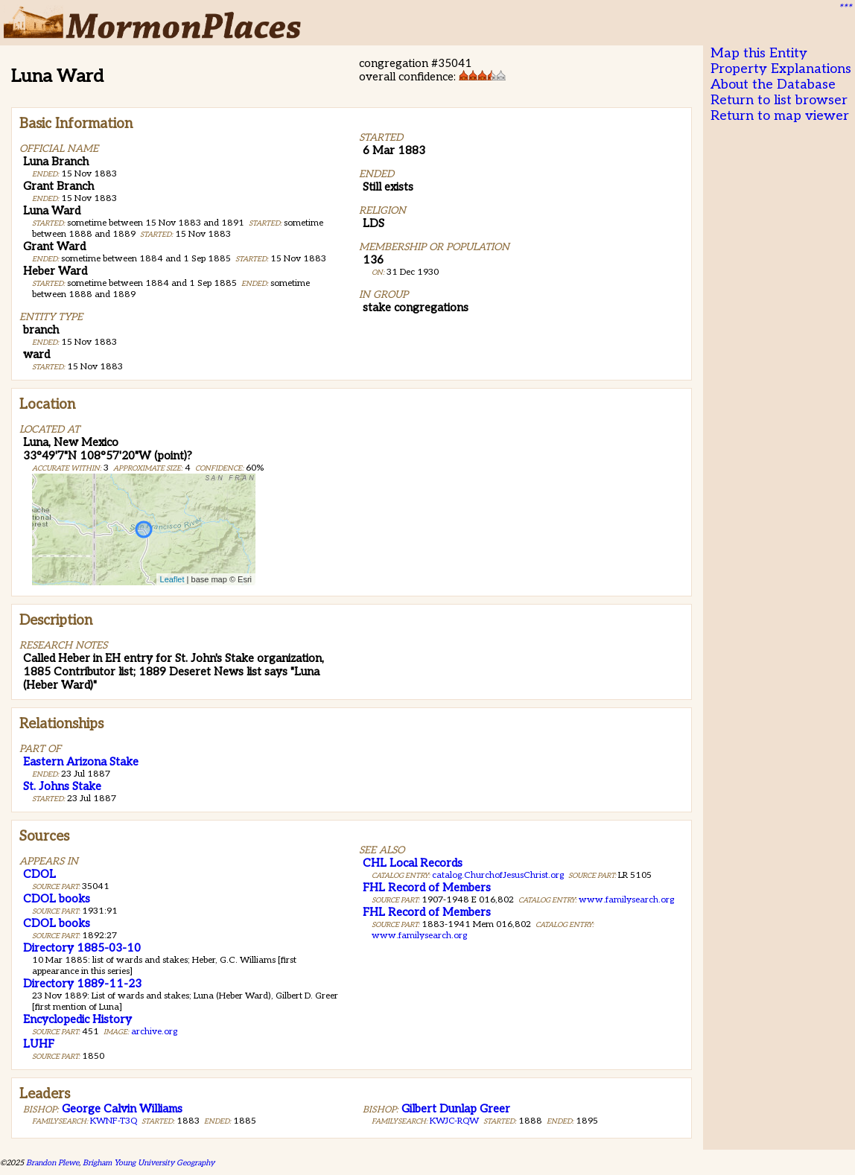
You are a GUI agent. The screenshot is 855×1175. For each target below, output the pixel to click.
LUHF (38, 1044)
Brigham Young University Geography (148, 1163)
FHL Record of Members (427, 887)
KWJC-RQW (454, 1121)
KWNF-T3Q (113, 1121)
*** (844, 8)
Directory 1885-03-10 (82, 948)
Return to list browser (779, 100)
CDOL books (56, 898)
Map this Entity (759, 53)
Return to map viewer (780, 116)
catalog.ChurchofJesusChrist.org (498, 875)
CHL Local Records (413, 863)
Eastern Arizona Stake (81, 761)
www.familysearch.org (626, 899)
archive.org (154, 1031)
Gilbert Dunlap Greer (455, 1108)
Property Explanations (781, 69)
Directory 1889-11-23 (82, 983)
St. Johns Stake (62, 786)
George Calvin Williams (122, 1108)
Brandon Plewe (52, 1163)
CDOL (39, 874)
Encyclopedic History (77, 1019)
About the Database (773, 84)
